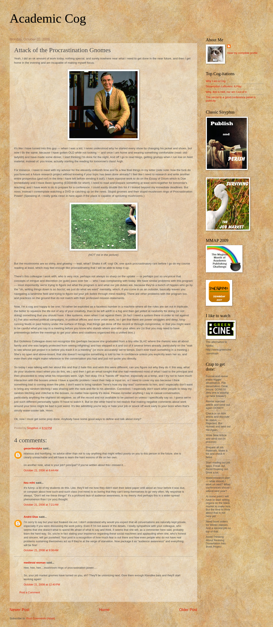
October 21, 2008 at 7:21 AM (41, 504)
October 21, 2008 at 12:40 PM (42, 584)
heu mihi (29, 482)
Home (104, 610)
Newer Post (19, 610)
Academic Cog (48, 18)
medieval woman (35, 562)
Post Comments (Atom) (40, 618)
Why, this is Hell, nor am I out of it (226, 91)
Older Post (188, 610)
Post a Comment (29, 592)
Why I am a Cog (215, 81)
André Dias (31, 516)
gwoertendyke (33, 448)
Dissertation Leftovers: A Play (223, 86)
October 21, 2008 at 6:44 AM (41, 470)
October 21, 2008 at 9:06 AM (41, 550)
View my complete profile (242, 53)
